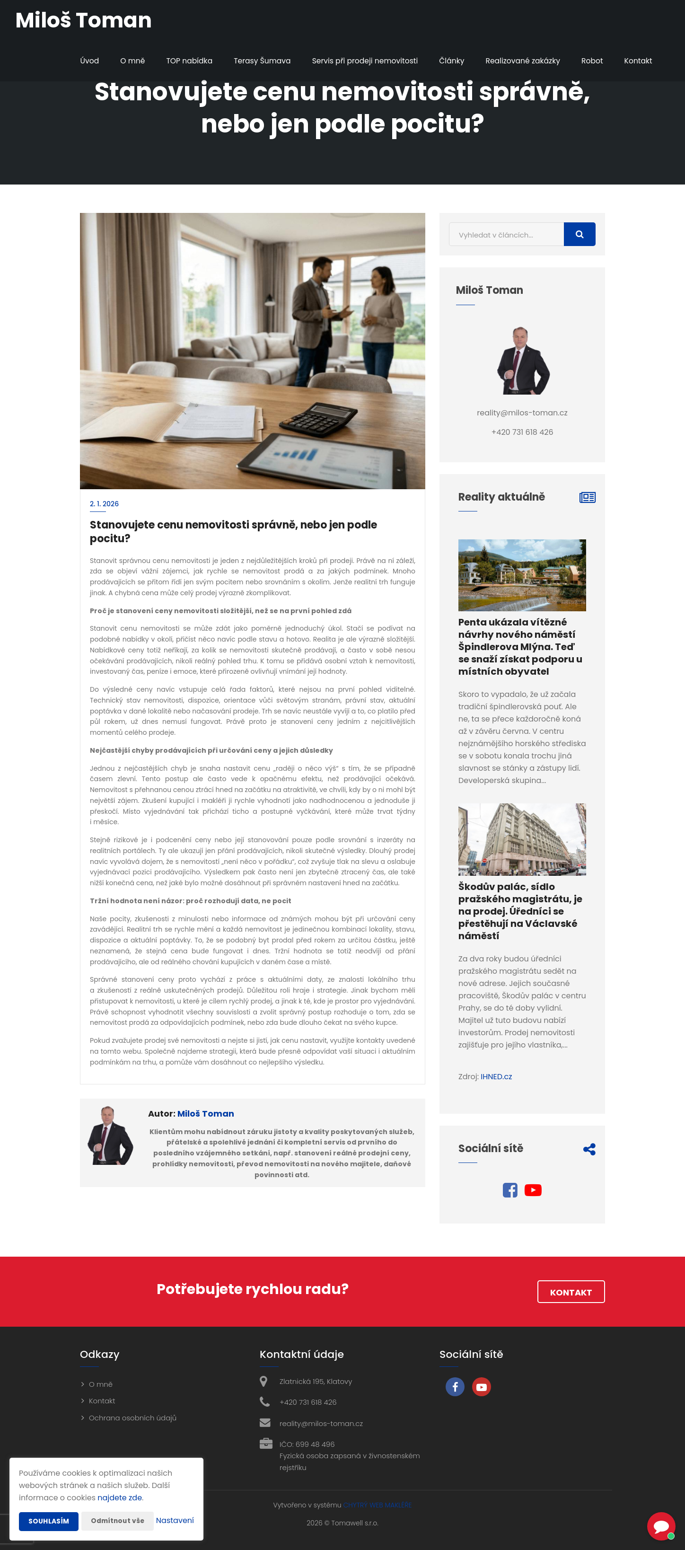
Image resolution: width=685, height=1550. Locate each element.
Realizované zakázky (519, 60)
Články (447, 60)
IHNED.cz (496, 1076)
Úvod (78, 60)
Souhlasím (48, 1502)
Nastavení (175, 1521)
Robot (590, 60)
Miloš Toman (205, 1113)
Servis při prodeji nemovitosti (358, 60)
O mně (121, 60)
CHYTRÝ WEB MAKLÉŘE (377, 1505)
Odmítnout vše (119, 1502)
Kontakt (636, 60)
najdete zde (119, 1478)
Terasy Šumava (253, 60)
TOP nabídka (178, 60)
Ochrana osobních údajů (132, 1418)
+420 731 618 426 (308, 1402)
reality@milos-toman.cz (321, 1423)
